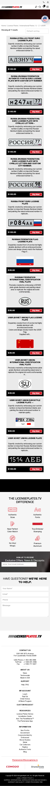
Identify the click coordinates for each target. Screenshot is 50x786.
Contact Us (25, 650)
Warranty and (16, 782)
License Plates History (25, 714)
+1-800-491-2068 (30, 662)
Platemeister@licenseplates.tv (25, 760)
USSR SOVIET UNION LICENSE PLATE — (25, 439)
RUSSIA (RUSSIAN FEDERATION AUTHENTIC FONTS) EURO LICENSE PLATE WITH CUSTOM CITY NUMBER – (25, 80)
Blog (25, 752)
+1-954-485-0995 (29, 660)
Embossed (25, 737)
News (25, 673)
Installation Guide (24, 716)
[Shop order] (37, 31)
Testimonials (25, 675)
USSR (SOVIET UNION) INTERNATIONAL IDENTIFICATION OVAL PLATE (25, 362)
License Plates (12, 26)
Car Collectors (25, 745)
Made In (25, 678)
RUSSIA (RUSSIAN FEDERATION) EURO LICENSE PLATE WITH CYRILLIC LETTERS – (25, 121)
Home (3, 26)
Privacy (27, 778)
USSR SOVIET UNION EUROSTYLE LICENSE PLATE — (25, 402)
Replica (25, 747)
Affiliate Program (25, 701)
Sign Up (25, 696)
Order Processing (34, 782)
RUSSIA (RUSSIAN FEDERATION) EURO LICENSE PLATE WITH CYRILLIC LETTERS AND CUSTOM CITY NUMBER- (25, 162)
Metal (25, 742)
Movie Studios (25, 740)
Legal (19, 778)
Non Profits (25, 730)
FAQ (27, 685)
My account (25, 691)
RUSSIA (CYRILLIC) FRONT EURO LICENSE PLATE (25, 40)
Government (25, 733)
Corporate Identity (25, 735)
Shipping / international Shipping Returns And (25, 780)
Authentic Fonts (25, 749)
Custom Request (25, 705)
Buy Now (36, 69)
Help (23, 685)
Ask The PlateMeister (25, 719)
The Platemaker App (25, 721)
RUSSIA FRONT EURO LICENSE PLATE (25, 203)
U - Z (38, 26)
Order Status (25, 699)
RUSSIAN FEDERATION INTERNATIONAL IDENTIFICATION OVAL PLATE (25, 280)
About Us (25, 670)
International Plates (27, 26)
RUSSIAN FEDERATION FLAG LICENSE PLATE (25, 241)
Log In (25, 694)
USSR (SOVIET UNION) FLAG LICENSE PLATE (25, 319)
